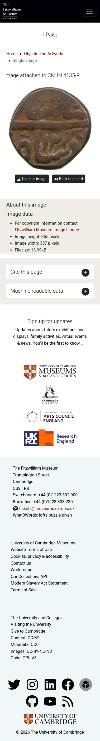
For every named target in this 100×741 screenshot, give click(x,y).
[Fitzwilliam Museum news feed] (67, 700)
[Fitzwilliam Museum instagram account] (33, 684)
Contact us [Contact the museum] (21, 563)
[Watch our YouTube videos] (51, 700)
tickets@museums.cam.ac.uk (46, 508)
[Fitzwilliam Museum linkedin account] (68, 684)
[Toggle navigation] (89, 11)
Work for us (21, 569)
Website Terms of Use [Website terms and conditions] (31, 549)
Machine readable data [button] (37, 291)
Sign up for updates (49, 321)
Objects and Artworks (44, 53)
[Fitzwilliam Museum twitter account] (15, 684)
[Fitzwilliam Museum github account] (33, 700)
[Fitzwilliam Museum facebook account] (51, 684)
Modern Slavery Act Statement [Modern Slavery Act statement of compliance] (39, 583)
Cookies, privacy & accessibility (40, 556)
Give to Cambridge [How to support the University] (28, 631)
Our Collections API (29, 576)
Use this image (31, 179)
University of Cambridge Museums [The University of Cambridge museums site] (43, 542)
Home (12, 53)
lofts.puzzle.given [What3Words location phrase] (55, 515)
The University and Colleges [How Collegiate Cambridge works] (37, 617)
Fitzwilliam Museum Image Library (47, 229)
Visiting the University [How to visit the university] (31, 624)
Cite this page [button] (26, 272)
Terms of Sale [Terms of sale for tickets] (24, 589)
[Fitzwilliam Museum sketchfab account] (85, 684)
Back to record (68, 179)
